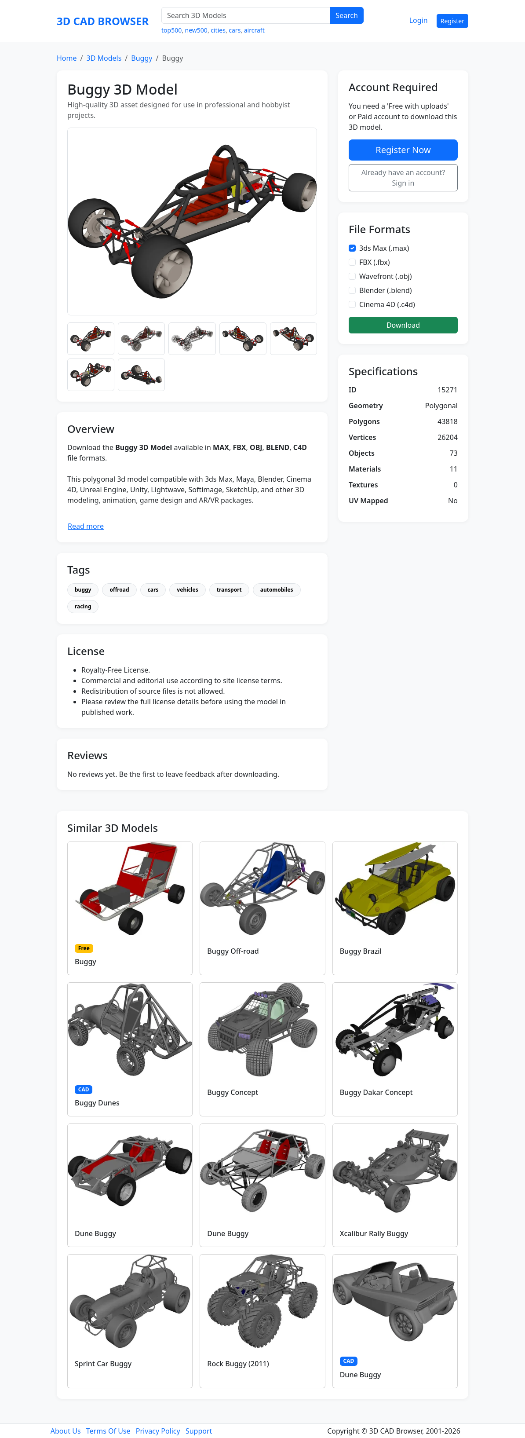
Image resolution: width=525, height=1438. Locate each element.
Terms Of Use (108, 1431)
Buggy (141, 58)
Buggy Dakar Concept (376, 1092)
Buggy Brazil (361, 951)
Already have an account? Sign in (403, 178)
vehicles (187, 589)
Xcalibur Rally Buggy (374, 1233)
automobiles (276, 589)
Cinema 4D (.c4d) (387, 304)
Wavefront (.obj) (385, 276)
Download (403, 325)
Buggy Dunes (97, 1103)
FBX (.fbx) (374, 262)
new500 (196, 30)
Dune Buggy (95, 1233)
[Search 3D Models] (245, 15)
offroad (119, 589)
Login (418, 20)
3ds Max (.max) (384, 248)
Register (452, 21)
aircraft (254, 30)
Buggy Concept (232, 1092)
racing (83, 606)
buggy (83, 589)
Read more (86, 526)
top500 (171, 30)
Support (199, 1431)
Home (67, 58)
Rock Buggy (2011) (238, 1363)
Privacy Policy (158, 1431)
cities (218, 30)
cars (235, 30)
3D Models (103, 58)
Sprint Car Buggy (103, 1363)
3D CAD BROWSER (103, 21)
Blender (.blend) (385, 290)
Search (346, 15)
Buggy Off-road (233, 951)
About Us (66, 1431)
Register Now (403, 150)
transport (229, 589)
